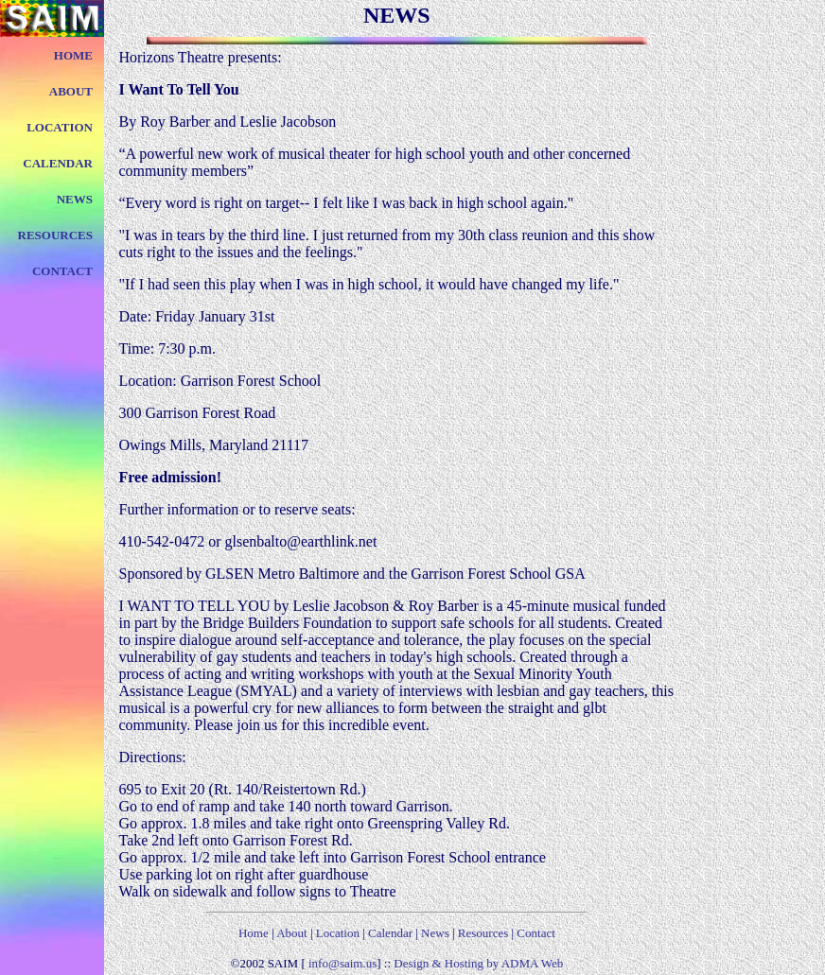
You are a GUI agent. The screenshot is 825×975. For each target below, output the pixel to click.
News (436, 933)
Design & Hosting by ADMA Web (478, 963)
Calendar (390, 933)
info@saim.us (341, 963)
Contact (535, 933)
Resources (482, 933)
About (291, 933)
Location (338, 933)
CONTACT (62, 271)
